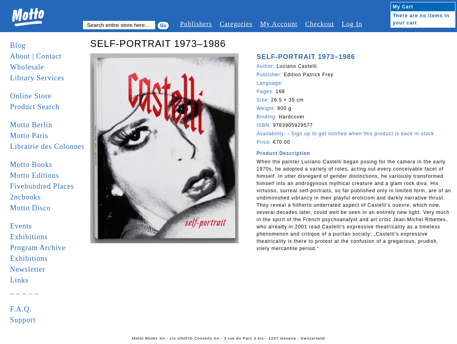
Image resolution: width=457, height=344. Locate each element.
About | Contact (36, 56)
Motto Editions (34, 175)
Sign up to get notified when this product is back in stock (362, 133)
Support (23, 320)
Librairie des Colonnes (47, 146)
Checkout (319, 24)
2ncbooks (25, 197)
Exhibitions (29, 237)
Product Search (34, 107)
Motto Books (31, 165)
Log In (352, 24)
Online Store (31, 96)
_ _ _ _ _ (24, 291)
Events (21, 226)
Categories (236, 24)
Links (19, 280)
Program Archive (37, 248)
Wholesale (27, 67)
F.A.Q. (21, 309)
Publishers (196, 24)
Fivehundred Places (42, 186)
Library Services (37, 78)
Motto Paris (29, 136)
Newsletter (27, 269)
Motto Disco (30, 208)
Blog (18, 45)
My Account (278, 24)
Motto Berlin (31, 125)
